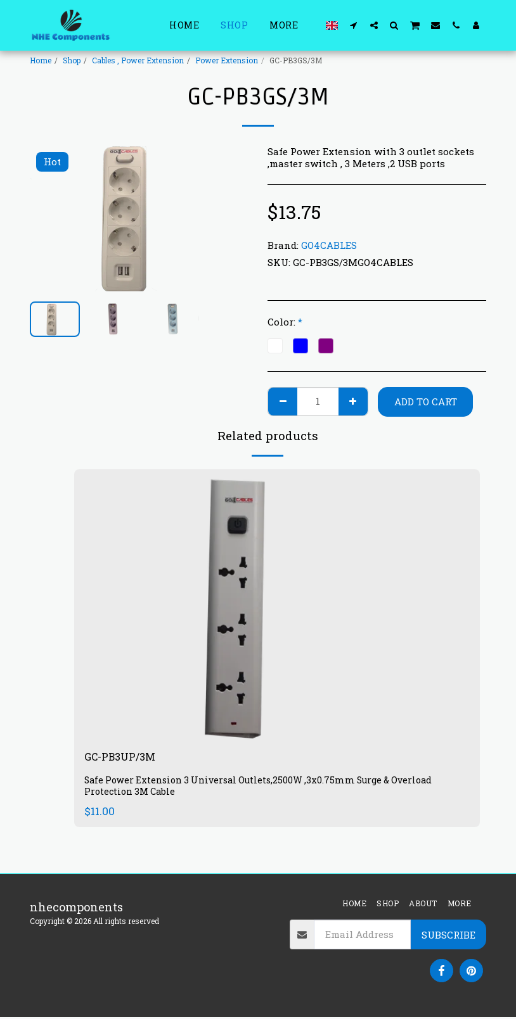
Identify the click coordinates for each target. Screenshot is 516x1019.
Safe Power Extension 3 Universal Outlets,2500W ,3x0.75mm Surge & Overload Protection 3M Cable (263, 788)
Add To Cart (425, 401)
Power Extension (226, 60)
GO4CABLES (329, 245)
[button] (353, 25)
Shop (72, 60)
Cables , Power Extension (138, 60)
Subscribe (448, 936)
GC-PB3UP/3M (124, 758)
